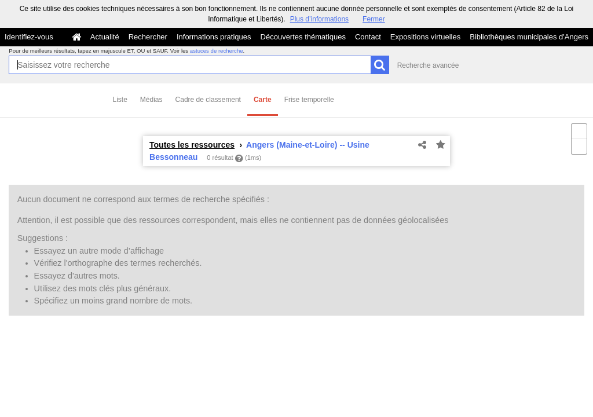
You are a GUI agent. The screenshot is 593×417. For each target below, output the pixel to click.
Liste (120, 100)
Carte (263, 100)
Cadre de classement (208, 100)
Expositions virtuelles (425, 36)
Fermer (374, 19)
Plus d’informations (319, 19)
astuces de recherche (216, 50)
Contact (368, 36)
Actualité (104, 36)
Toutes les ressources (192, 144)
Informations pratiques (214, 36)
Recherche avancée (428, 65)
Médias (151, 100)
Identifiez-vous (29, 36)
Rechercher (148, 36)
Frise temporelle (309, 100)
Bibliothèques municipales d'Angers (529, 36)
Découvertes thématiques (303, 36)
